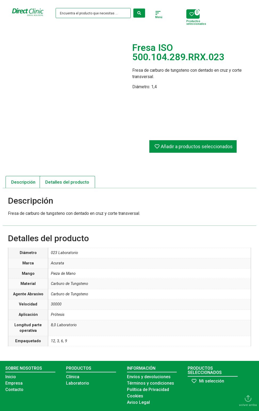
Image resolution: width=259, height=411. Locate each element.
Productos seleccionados (196, 22)
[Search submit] (139, 13)
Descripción (23, 182)
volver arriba (248, 405)
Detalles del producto (67, 182)
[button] (158, 13)
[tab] (23, 182)
